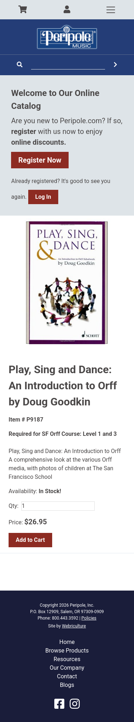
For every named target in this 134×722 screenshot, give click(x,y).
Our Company (67, 667)
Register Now (39, 160)
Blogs (67, 685)
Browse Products (67, 650)
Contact (67, 676)
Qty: (14, 505)
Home (67, 642)
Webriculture (74, 626)
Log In (43, 196)
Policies (88, 618)
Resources (67, 659)
